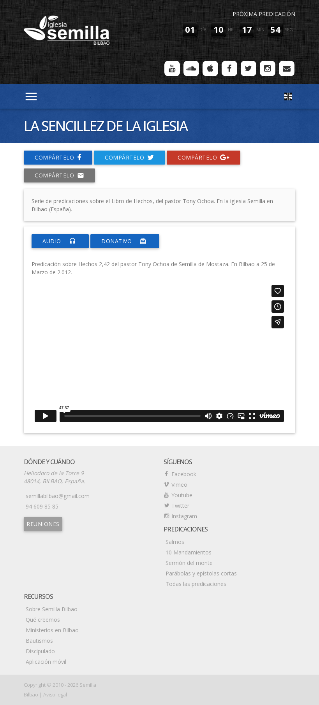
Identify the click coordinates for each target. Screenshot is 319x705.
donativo (124, 241)
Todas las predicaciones (196, 584)
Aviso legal (55, 694)
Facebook (183, 474)
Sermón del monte (189, 562)
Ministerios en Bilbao (52, 630)
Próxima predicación (264, 14)
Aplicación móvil (46, 661)
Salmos (175, 541)
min (260, 29)
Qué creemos (43, 619)
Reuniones (43, 524)
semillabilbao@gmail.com (58, 496)
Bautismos (39, 640)
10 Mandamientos (188, 552)
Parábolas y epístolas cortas (201, 573)
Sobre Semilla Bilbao (52, 609)
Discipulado (40, 651)
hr (231, 29)
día (202, 29)
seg (289, 29)
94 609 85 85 (42, 506)
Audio (60, 241)
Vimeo (179, 484)
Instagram (184, 516)
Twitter (180, 505)
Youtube (181, 495)
